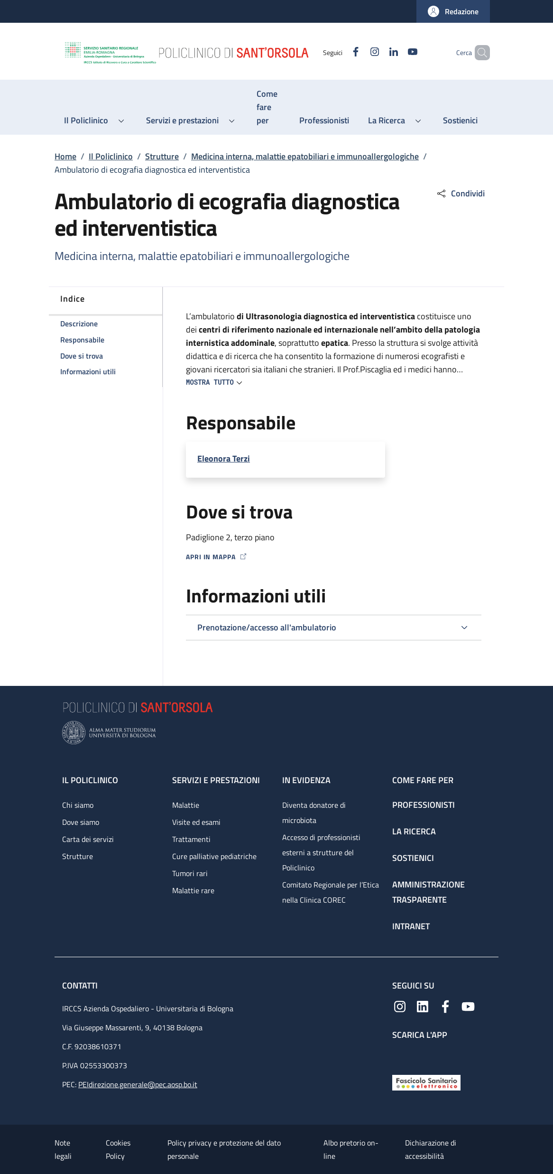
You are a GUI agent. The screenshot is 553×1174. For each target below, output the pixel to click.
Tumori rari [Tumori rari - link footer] (190, 873)
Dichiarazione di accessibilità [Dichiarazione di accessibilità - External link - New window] (430, 1149)
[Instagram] (358, 52)
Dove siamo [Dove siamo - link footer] (80, 822)
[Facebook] (339, 52)
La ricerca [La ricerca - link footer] (414, 831)
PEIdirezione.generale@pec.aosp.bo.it (137, 1084)
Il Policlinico (111, 156)
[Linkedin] (377, 52)
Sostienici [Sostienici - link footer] (413, 857)
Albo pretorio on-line (350, 1149)
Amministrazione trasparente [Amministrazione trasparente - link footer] (428, 892)
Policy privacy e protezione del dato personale (224, 1149)
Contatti (81, 985)
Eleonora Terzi (223, 458)
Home (65, 156)
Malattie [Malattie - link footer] (185, 805)
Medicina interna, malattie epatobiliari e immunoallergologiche (305, 156)
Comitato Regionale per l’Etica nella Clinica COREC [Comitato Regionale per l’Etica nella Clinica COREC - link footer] (330, 892)
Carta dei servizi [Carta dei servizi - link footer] (88, 839)
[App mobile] (399, 1054)
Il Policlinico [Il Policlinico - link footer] (90, 780)
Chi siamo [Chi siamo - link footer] (77, 805)
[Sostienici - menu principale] (460, 120)
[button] (453, 11)
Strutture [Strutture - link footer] (77, 856)
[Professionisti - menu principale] (324, 120)
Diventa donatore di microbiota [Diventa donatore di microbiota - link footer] (314, 812)
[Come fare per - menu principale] (268, 107)
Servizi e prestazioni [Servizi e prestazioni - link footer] (216, 780)
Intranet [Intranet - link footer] (411, 926)
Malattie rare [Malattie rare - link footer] (193, 890)
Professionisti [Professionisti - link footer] (423, 804)
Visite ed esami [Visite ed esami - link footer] (196, 822)
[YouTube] (396, 52)
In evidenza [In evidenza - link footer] (306, 780)
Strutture (162, 156)
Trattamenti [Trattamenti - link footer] (191, 839)
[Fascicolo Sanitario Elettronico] (426, 1081)
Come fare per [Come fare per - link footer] (422, 780)
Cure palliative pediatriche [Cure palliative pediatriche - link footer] (214, 856)
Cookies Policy (118, 1149)
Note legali (63, 1149)
